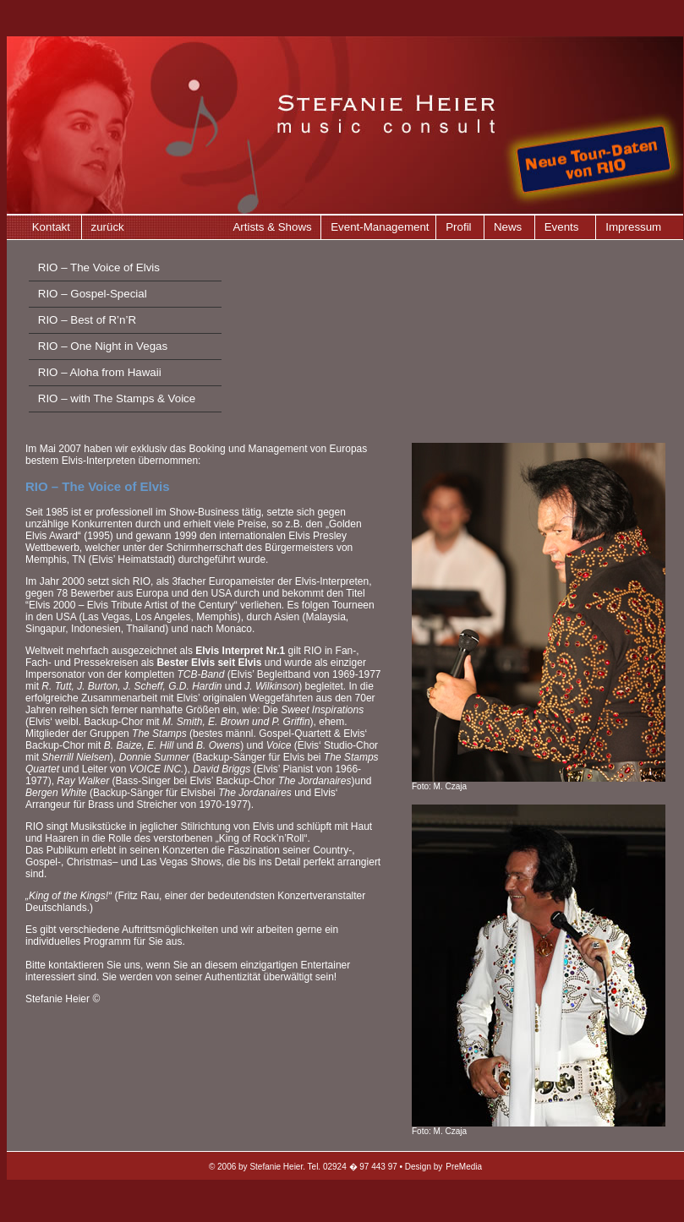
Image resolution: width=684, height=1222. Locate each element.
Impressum (633, 227)
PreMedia (464, 1166)
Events (561, 227)
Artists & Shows (272, 227)
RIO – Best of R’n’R (87, 320)
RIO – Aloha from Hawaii (99, 372)
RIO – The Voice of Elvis (99, 267)
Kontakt (51, 227)
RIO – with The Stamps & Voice (116, 398)
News (508, 227)
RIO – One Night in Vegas (102, 346)
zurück (107, 227)
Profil (458, 227)
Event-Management (380, 227)
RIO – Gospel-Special (92, 293)
